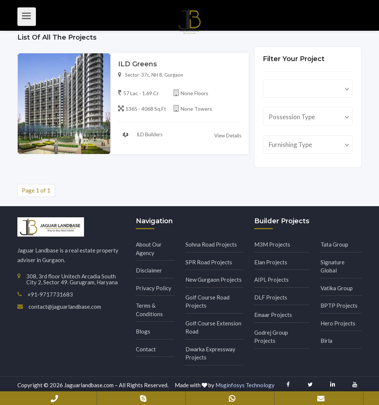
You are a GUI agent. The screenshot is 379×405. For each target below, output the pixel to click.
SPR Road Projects (208, 262)
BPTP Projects (339, 305)
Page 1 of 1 (36, 190)
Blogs (143, 331)
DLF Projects (270, 297)
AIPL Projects (271, 279)
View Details (227, 138)
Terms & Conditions (149, 309)
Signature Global (333, 266)
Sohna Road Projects (211, 244)
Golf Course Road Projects (207, 301)
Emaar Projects (273, 314)
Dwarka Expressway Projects (210, 353)
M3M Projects (272, 244)
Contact (146, 349)
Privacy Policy (153, 288)
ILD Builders (140, 137)
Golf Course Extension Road (213, 327)
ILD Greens (137, 66)
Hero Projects (338, 323)
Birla (326, 340)
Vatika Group (337, 288)
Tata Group (334, 244)
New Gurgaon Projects (213, 279)
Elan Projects (270, 262)
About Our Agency (149, 248)
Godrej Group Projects (271, 336)
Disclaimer (149, 270)
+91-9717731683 (54, 398)
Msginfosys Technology (245, 385)
